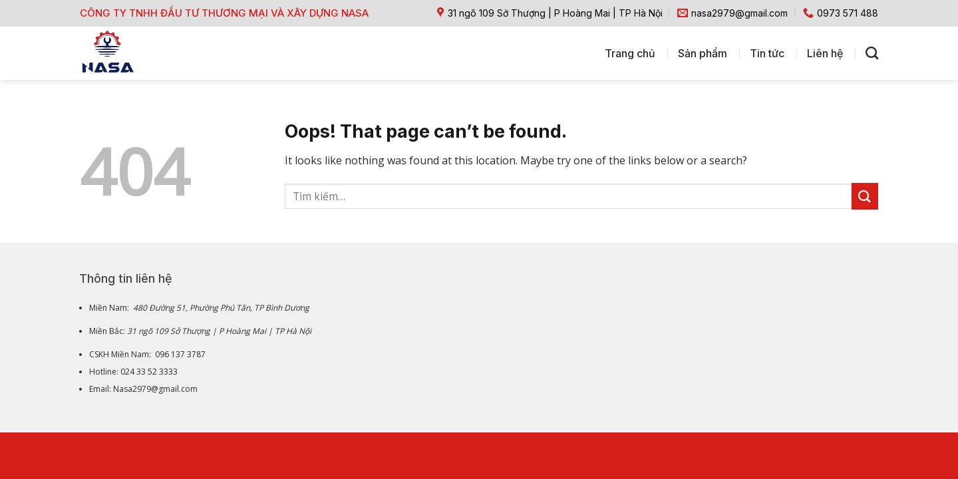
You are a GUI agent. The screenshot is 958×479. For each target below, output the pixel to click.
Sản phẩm (702, 53)
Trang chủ (630, 53)
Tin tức (767, 53)
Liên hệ (825, 53)
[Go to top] (895, 377)
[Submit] (865, 196)
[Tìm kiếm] (872, 53)
